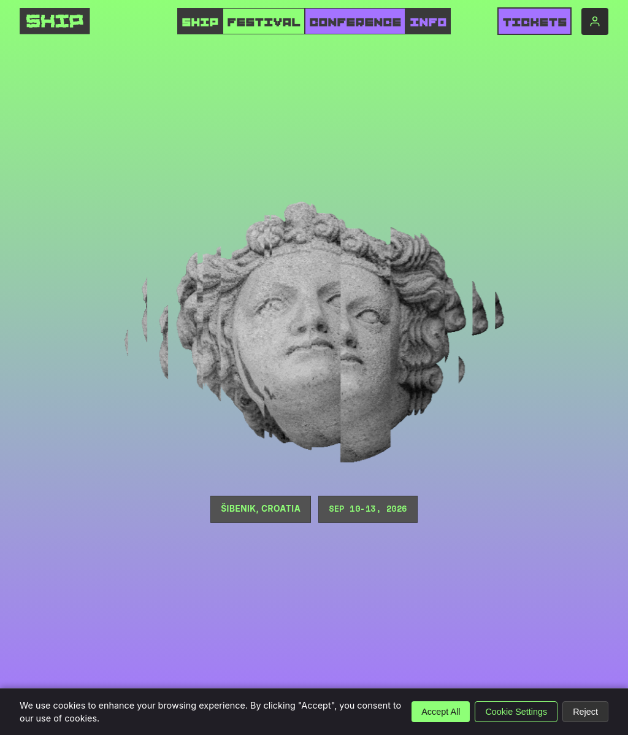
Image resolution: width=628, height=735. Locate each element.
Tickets (534, 22)
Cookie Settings (516, 712)
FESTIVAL (264, 22)
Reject (585, 712)
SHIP (200, 22)
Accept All (440, 712)
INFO (428, 22)
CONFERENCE (355, 22)
